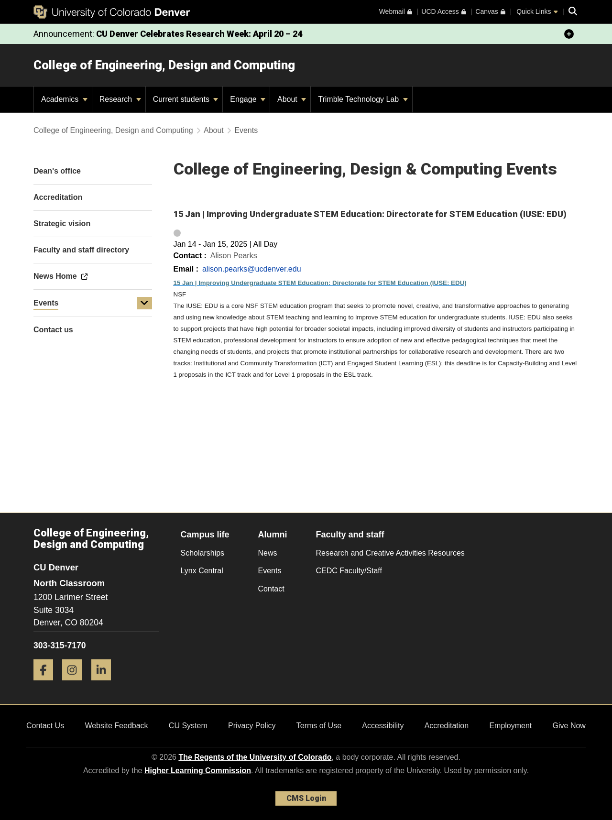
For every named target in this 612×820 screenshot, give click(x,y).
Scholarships (203, 553)
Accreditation (447, 726)
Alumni (272, 534)
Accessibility (383, 726)
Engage (247, 99)
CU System (188, 726)
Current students (186, 99)
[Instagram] (75, 684)
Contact (271, 589)
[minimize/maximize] (569, 34)
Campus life (205, 534)
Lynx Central (202, 571)
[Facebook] (46, 684)
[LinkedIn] (104, 684)
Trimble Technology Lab (362, 99)
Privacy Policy (252, 726)
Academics (64, 99)
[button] (144, 303)
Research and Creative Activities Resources (390, 553)
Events (45, 303)
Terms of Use (318, 726)
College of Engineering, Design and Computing (164, 65)
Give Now (569, 726)
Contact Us (45, 726)
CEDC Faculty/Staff (349, 571)
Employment (510, 726)
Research (120, 99)
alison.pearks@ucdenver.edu (251, 269)
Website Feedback (116, 726)
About (291, 99)
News (267, 553)
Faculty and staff (350, 534)
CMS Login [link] (306, 798)
